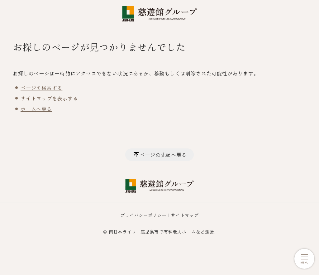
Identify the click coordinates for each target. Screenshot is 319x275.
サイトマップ (185, 215)
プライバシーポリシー (143, 215)
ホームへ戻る (36, 109)
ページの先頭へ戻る (163, 154)
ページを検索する (41, 87)
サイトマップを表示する (49, 98)
